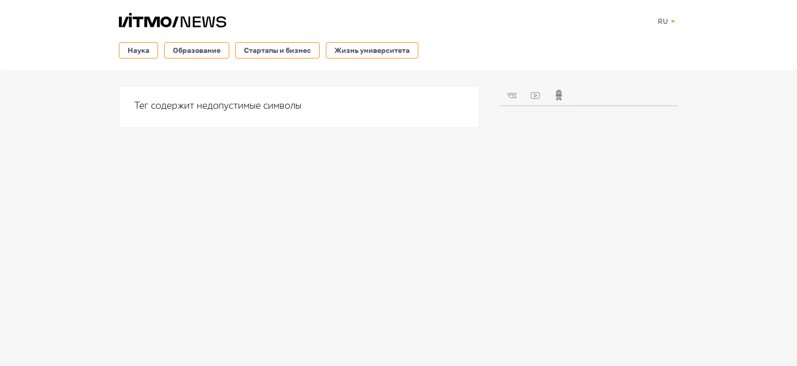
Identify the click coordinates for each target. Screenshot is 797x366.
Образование (197, 50)
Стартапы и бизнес (277, 50)
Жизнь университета (372, 50)
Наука (138, 50)
